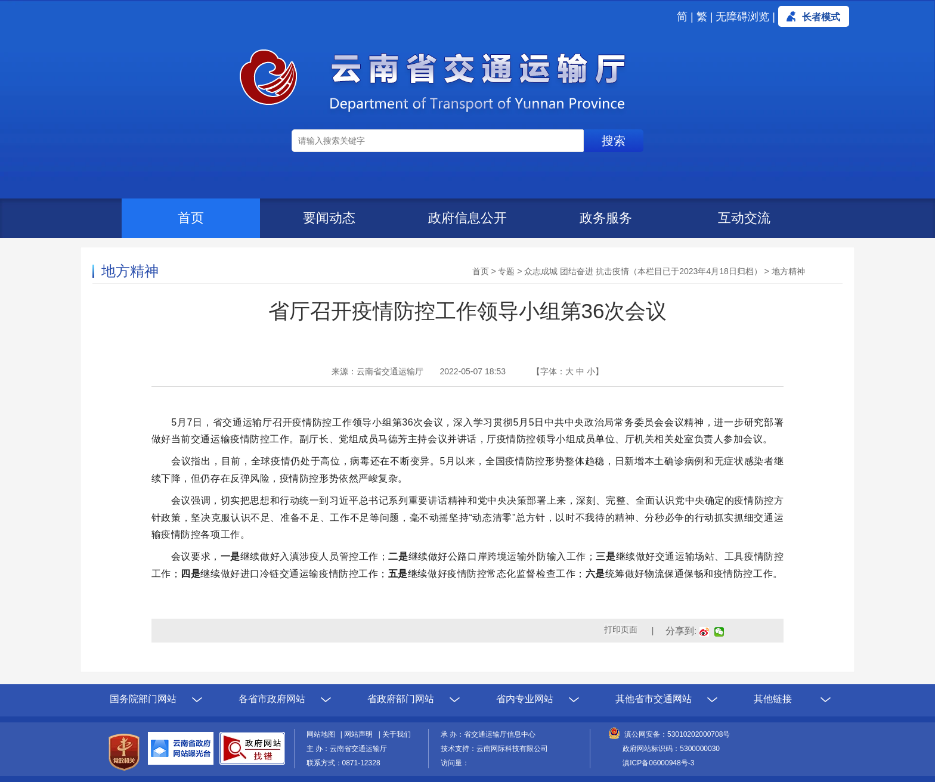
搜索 (614, 140)
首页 (191, 217)
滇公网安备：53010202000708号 (677, 734)
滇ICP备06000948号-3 (658, 763)
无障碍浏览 (742, 17)
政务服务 (606, 217)
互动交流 (744, 217)
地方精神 (788, 271)
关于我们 (396, 734)
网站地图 (322, 734)
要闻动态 (329, 217)
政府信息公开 (467, 217)
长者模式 (821, 17)
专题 (506, 271)
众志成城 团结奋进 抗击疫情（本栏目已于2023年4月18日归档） (642, 271)
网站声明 (360, 734)
